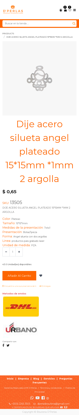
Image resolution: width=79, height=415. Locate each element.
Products (8, 33)
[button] (40, 276)
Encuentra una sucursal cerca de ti (19, 286)
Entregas (45, 286)
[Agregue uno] (19, 252)
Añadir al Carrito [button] (19, 275)
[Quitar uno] (6, 252)
